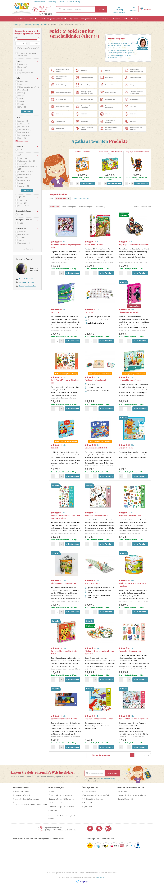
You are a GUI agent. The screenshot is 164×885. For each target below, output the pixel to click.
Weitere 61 (27, 111)
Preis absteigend (86, 206)
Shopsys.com (100, 877)
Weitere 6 (27, 190)
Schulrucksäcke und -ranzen (25, 19)
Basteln (104, 19)
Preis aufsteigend (69, 206)
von (16, 40)
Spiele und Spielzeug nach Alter (83, 19)
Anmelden (112, 773)
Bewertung (100, 206)
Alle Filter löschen (82, 198)
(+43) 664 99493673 (43, 10)
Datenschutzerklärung (107, 779)
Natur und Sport (120, 19)
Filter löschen (27, 249)
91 (149, 755)
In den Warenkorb (87, 183)
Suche (101, 9)
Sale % (134, 19)
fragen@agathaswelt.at (27, 286)
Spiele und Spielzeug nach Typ (53, 19)
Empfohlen (54, 206)
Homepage (17, 25)
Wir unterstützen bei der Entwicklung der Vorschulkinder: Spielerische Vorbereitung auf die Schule (122, 45)
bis (39, 40)
